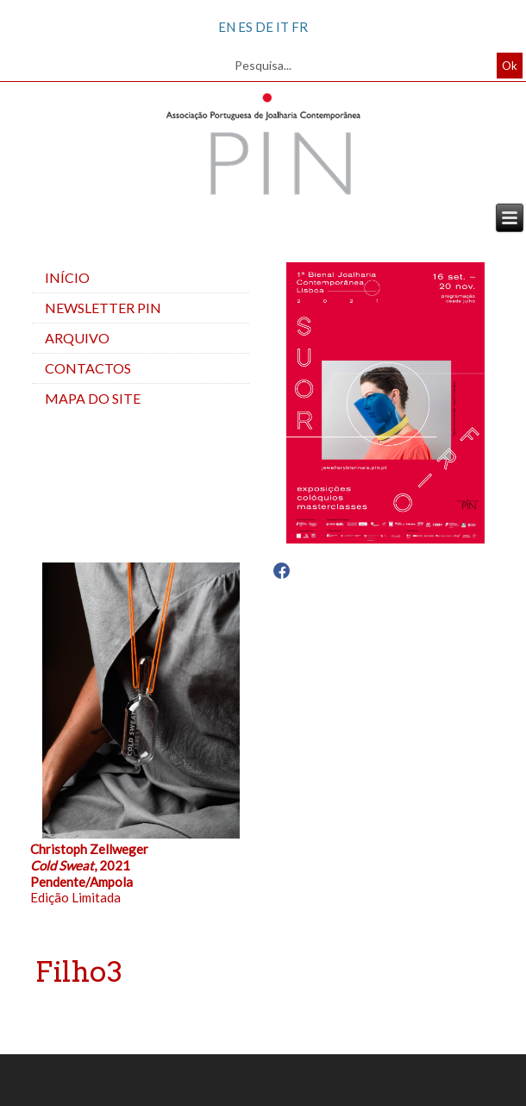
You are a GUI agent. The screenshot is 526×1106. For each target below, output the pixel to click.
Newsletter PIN (103, 307)
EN (226, 27)
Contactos (88, 368)
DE (264, 27)
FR (299, 27)
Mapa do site (93, 398)
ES (245, 27)
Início (67, 277)
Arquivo (77, 338)
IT (282, 27)
